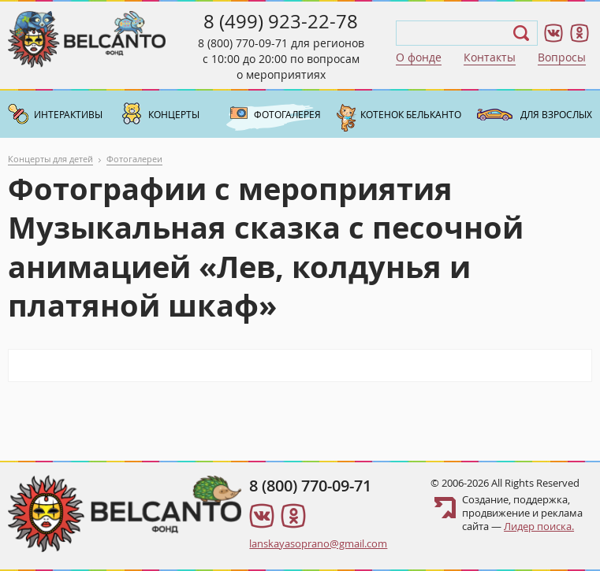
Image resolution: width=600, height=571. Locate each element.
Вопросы (562, 57)
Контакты (490, 57)
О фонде (419, 57)
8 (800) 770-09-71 (243, 42)
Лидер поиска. (539, 526)
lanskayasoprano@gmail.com (318, 543)
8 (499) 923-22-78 (280, 21)
